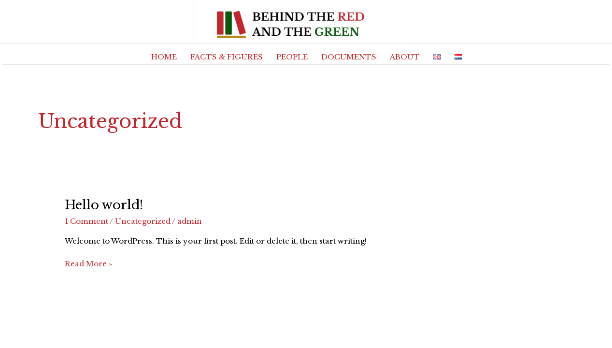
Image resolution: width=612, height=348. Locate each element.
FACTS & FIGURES (226, 56)
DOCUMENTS (348, 56)
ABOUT (405, 56)
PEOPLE (292, 56)
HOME (164, 56)
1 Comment (86, 221)
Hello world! (104, 205)
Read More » (88, 263)
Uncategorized (143, 221)
